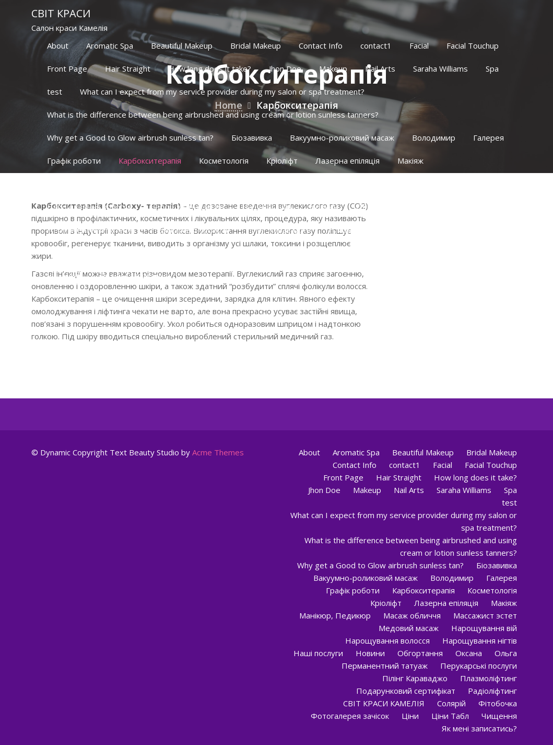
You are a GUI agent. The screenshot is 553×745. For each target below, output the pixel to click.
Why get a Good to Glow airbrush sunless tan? (130, 137)
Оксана (432, 206)
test (54, 91)
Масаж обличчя (165, 183)
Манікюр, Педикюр (83, 183)
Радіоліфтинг (71, 252)
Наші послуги (266, 206)
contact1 (376, 45)
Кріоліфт (282, 160)
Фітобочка (279, 252)
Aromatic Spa (109, 45)
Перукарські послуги (189, 229)
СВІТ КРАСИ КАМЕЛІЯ (154, 252)
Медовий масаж (323, 183)
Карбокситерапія (150, 160)
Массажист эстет (243, 183)
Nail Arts (380, 68)
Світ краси (61, 13)
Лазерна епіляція (347, 160)
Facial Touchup (472, 45)
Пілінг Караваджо (278, 229)
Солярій (227, 252)
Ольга (475, 206)
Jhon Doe (285, 68)
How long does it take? (209, 68)
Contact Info (321, 45)
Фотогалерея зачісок (355, 252)
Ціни (420, 252)
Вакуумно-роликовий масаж (342, 137)
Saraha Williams (440, 68)
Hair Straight (127, 68)
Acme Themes (218, 452)
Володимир (433, 137)
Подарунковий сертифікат (452, 229)
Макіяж (410, 160)
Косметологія (224, 160)
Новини (323, 206)
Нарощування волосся (89, 206)
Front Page (67, 68)
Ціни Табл (466, 252)
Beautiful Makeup (182, 45)
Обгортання (379, 206)
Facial (419, 45)
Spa (492, 68)
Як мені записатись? (137, 275)
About (57, 45)
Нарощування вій (404, 183)
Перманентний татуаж (90, 229)
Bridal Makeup (255, 45)
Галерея (488, 137)
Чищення (65, 275)
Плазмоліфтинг (356, 229)
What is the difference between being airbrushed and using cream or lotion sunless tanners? (213, 114)
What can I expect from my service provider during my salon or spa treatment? (222, 91)
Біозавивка (251, 137)
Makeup (333, 68)
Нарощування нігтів (186, 206)
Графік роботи (74, 160)
